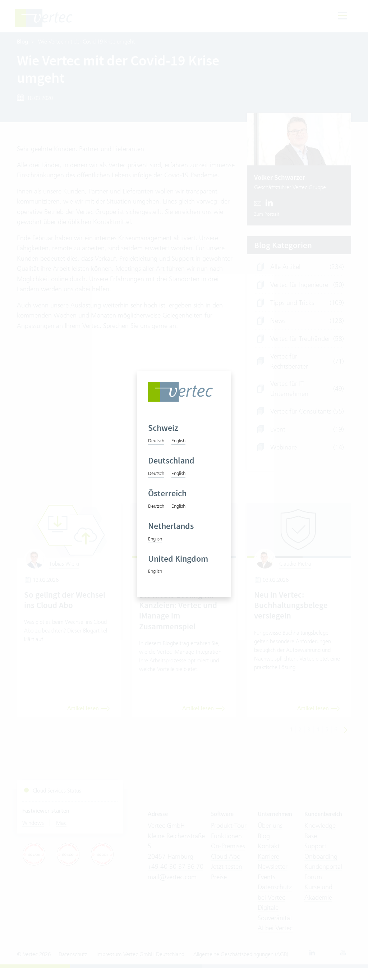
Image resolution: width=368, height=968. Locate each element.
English (178, 440)
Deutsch (156, 440)
